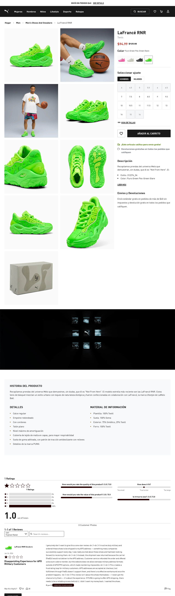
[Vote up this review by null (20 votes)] (21, 588)
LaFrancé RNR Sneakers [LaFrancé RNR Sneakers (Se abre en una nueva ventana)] (23, 547)
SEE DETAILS (98, 3)
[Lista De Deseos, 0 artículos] (155, 11)
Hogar (8, 22)
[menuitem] (18, 11)
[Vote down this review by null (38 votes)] (28, 588)
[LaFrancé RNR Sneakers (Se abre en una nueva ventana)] (8, 547)
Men (18, 22)
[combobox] (16, 534)
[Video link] (87, 339)
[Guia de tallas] (126, 122)
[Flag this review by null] (168, 588)
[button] (30, 494)
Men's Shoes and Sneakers (39, 22)
